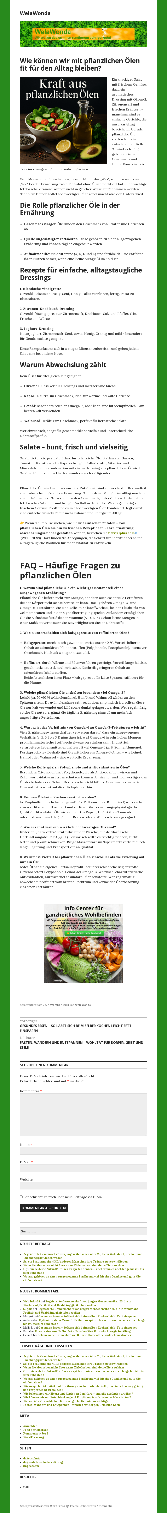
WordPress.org (33, 1437)
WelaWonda (35, 13)
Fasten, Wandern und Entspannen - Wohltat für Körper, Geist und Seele (72, 1405)
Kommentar (31, 1091)
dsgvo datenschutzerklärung (43, 1462)
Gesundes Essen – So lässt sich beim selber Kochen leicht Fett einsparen (87, 1316)
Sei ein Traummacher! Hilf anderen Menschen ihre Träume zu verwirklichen (75, 1261)
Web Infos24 (31, 1301)
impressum (31, 1466)
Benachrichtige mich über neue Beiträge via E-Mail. (63, 1197)
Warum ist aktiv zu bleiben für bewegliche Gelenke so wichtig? (65, 1401)
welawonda (83, 1005)
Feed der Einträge (35, 1430)
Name (26, 1144)
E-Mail (26, 1162)
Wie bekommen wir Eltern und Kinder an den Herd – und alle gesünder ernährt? (78, 1393)
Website (26, 1179)
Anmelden (30, 1426)
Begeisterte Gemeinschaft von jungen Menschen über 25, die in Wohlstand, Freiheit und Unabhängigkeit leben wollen (77, 1303)
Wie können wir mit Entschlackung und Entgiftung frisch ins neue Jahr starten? (77, 1397)
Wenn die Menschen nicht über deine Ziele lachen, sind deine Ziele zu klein (73, 1265)
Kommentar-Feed (35, 1433)
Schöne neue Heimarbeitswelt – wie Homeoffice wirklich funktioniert (85, 1335)
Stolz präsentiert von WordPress (42, 1506)
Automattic (105, 1506)
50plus (27, 1309)
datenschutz (31, 1458)
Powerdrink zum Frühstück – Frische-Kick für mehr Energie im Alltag (83, 1331)
